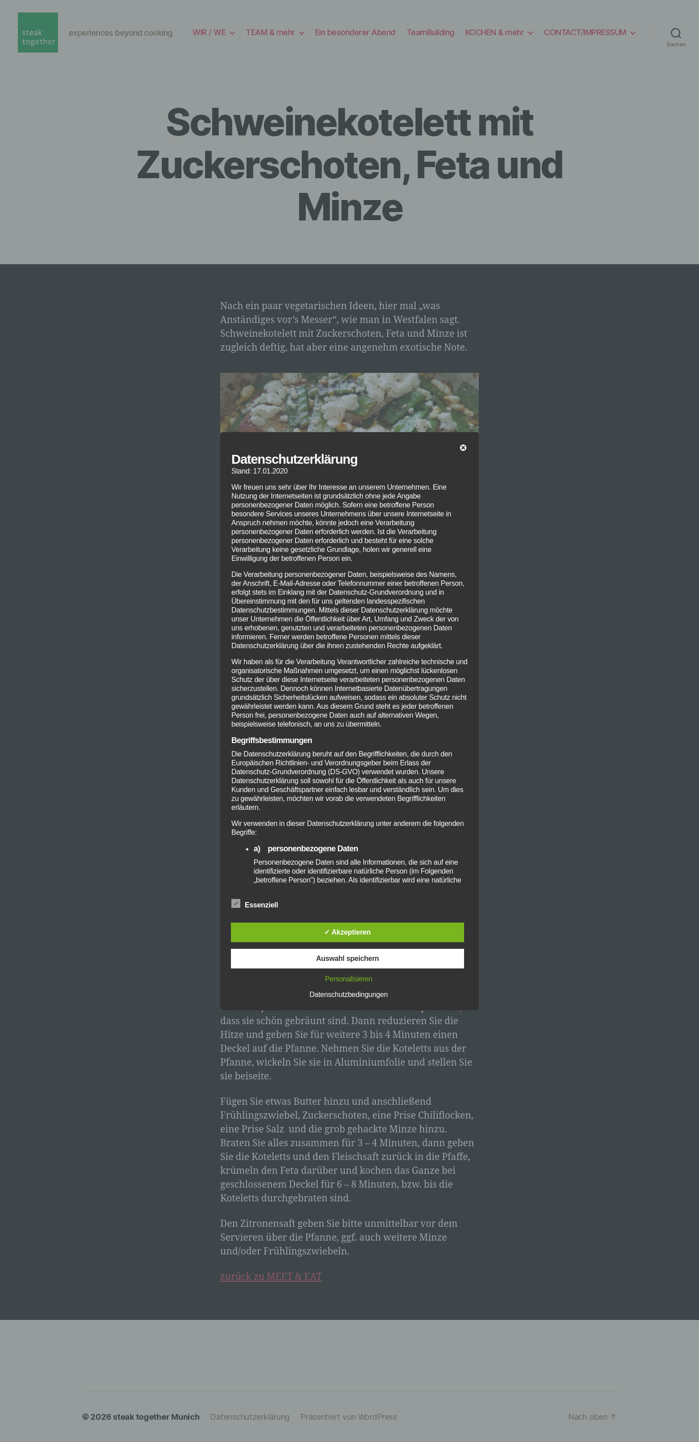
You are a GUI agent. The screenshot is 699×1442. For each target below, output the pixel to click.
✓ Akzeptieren (347, 932)
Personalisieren (348, 979)
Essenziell (259, 904)
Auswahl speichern (347, 958)
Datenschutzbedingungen (348, 994)
